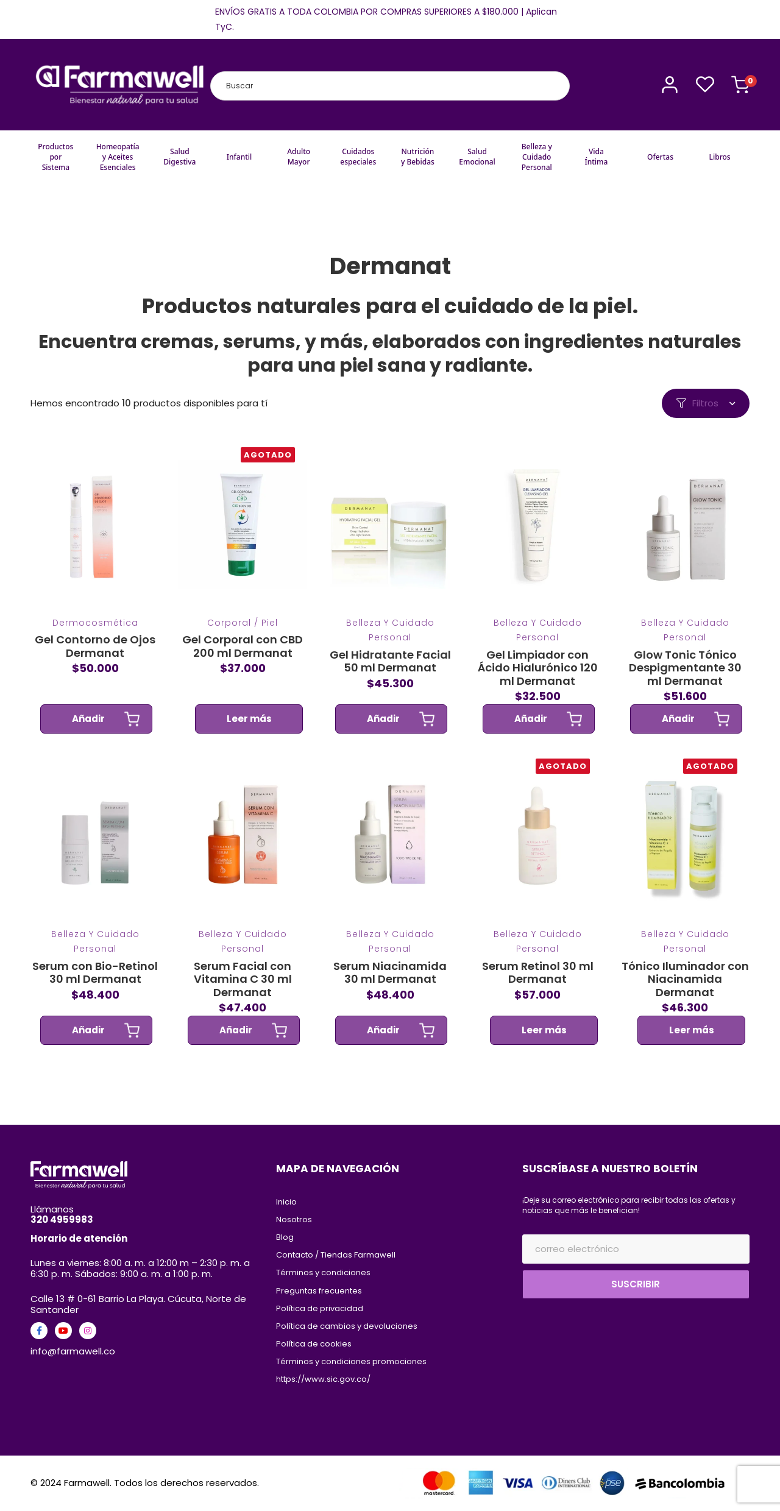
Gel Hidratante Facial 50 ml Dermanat (389, 679)
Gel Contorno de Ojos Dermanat (95, 664)
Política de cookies (314, 1344)
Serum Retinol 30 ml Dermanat (537, 990)
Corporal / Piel (242, 641)
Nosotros (294, 1219)
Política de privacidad (319, 1308)
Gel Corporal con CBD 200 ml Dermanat (242, 664)
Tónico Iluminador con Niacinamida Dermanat (685, 997)
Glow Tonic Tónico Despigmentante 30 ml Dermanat (685, 686)
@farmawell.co (81, 1351)
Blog (285, 1237)
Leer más (249, 737)
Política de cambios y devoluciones (346, 1326)
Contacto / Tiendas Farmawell (335, 1255)
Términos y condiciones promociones (352, 1361)
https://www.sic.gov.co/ (323, 1379)
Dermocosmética (95, 641)
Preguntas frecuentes (319, 1291)
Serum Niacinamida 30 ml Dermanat (390, 990)
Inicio (286, 1202)
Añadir (88, 737)
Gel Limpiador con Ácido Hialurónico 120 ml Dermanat (537, 686)
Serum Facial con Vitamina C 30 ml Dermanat (243, 997)
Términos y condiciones (323, 1272)
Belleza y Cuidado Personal (390, 648)
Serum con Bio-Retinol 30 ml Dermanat (95, 990)
